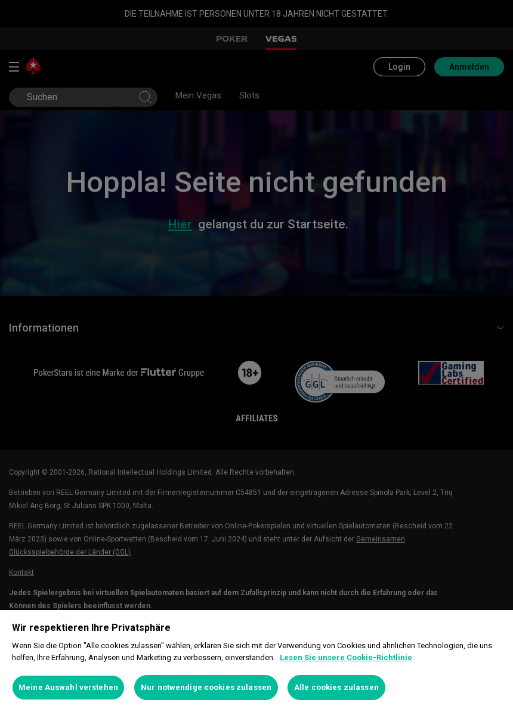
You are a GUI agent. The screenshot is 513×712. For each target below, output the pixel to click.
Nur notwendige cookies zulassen (206, 687)
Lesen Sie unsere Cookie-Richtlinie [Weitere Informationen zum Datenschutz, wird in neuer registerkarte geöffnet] (346, 657)
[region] (256, 661)
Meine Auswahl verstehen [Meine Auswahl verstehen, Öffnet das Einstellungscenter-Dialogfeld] (68, 687)
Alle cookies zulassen (336, 687)
